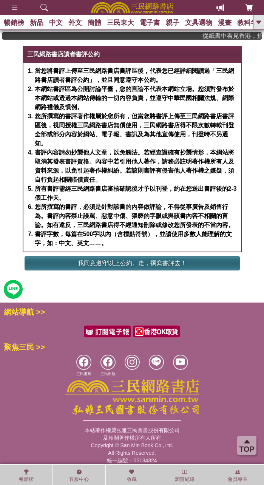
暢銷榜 (14, 22)
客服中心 (79, 475)
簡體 (94, 22)
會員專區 (237, 475)
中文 (56, 22)
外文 (75, 22)
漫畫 (225, 22)
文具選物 (198, 22)
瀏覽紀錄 (185, 475)
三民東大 (120, 22)
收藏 (132, 475)
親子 (172, 22)
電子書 (150, 22)
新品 (36, 22)
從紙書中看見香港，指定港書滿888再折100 (237, 35)
